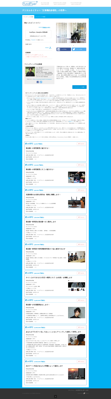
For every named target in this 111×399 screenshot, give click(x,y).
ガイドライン (71, 390)
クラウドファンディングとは (59, 3)
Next (85, 33)
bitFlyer (86, 393)
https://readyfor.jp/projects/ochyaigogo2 (42, 79)
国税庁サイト (71, 121)
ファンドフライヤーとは (75, 3)
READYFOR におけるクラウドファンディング (44, 98)
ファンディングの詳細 (28, 16)
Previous (57, 33)
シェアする (63, 49)
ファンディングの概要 (40, 16)
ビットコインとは (45, 3)
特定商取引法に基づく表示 (82, 390)
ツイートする (79, 49)
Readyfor (33, 39)
